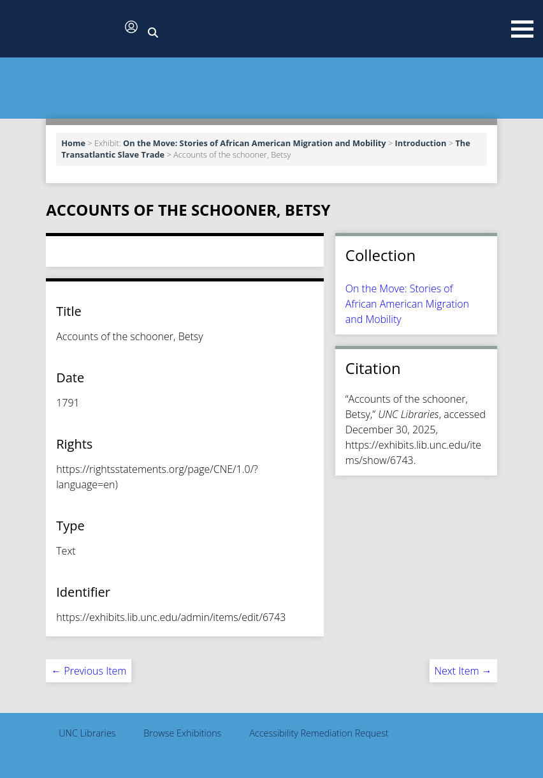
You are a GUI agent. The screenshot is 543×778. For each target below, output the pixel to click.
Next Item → (463, 671)
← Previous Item (88, 671)
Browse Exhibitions (182, 733)
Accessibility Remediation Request (319, 733)
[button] (64, 30)
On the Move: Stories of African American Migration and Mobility (254, 143)
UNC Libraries (87, 733)
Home (73, 143)
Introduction (421, 143)
